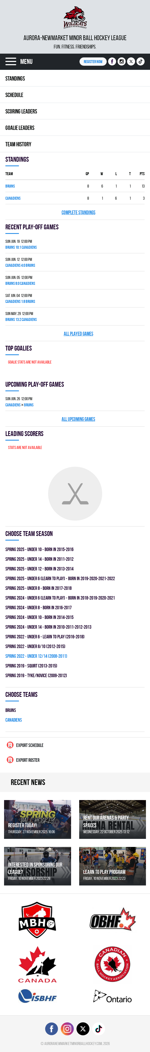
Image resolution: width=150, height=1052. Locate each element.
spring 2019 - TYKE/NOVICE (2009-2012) (36, 675)
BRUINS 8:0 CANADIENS (20, 283)
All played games (78, 334)
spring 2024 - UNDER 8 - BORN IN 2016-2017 (38, 607)
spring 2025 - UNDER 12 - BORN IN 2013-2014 (39, 568)
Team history (18, 144)
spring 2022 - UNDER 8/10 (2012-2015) (35, 646)
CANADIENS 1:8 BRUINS (20, 301)
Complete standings (78, 212)
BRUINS (10, 186)
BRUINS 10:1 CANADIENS (21, 247)
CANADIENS (13, 198)
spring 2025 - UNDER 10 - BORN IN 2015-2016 (39, 549)
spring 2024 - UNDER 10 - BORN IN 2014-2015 (39, 617)
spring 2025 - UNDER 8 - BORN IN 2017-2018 (38, 588)
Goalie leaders (19, 127)
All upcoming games (78, 419)
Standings (15, 78)
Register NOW (93, 61)
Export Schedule (25, 745)
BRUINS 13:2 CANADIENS (21, 319)
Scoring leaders (21, 111)
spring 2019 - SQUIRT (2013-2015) (31, 665)
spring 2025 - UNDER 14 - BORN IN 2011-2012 (39, 559)
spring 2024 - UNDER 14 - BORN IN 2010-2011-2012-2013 (48, 626)
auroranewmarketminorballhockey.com (73, 1043)
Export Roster (23, 759)
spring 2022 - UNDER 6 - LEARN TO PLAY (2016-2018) (45, 636)
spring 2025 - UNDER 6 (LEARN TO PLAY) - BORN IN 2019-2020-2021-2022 (60, 578)
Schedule (14, 95)
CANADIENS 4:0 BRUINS (20, 265)
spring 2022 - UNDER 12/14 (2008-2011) (36, 656)
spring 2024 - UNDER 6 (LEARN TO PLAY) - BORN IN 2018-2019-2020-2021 (60, 597)
